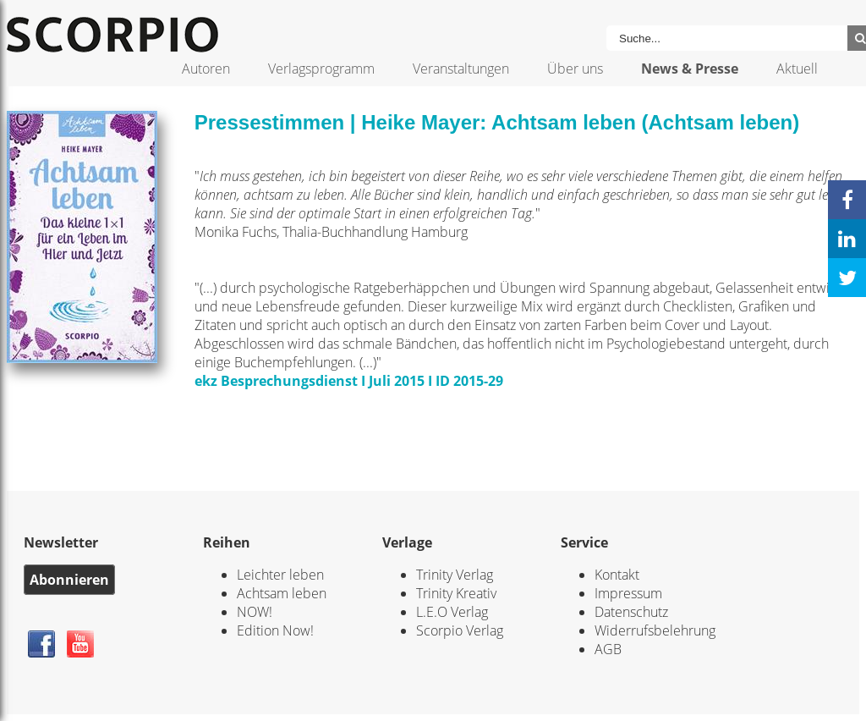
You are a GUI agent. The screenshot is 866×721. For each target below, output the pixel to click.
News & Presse (689, 68)
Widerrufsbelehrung (655, 630)
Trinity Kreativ (456, 593)
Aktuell (797, 68)
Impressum (628, 593)
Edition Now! (275, 630)
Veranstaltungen (461, 68)
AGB (608, 649)
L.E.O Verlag (452, 612)
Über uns (575, 68)
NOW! (254, 612)
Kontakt (617, 574)
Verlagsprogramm (321, 68)
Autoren (206, 68)
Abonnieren (69, 579)
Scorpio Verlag (459, 630)
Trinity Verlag (454, 574)
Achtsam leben (281, 593)
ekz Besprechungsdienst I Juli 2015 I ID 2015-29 (349, 381)
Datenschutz (631, 612)
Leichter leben (280, 574)
